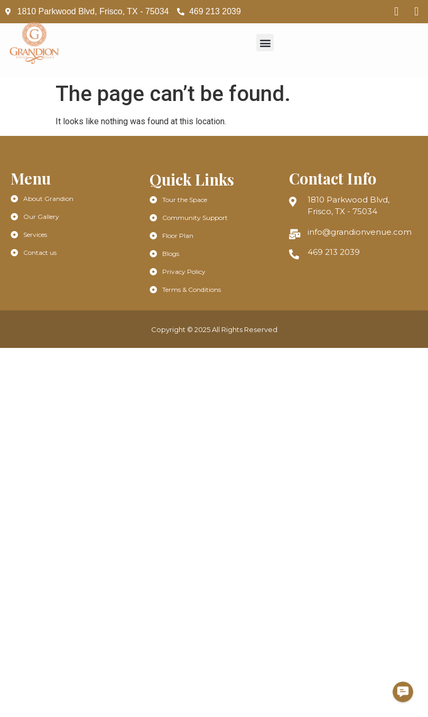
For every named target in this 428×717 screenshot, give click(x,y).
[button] (265, 42)
